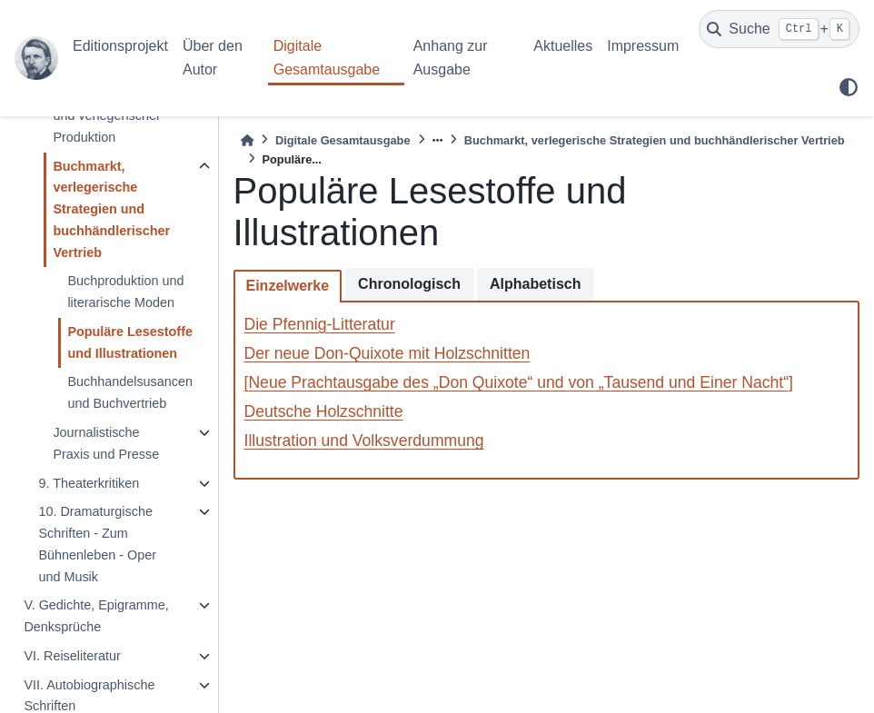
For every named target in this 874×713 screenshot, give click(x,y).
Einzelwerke (288, 285)
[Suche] (779, 29)
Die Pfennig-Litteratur (319, 324)
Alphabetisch (535, 284)
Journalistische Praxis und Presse (106, 443)
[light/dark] (848, 87)
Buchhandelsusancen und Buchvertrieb (130, 392)
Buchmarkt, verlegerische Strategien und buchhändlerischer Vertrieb (111, 209)
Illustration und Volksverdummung (364, 440)
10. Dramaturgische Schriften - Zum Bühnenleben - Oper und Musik (97, 543)
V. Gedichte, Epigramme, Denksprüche (96, 616)
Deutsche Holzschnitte (323, 411)
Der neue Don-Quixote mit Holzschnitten (387, 353)
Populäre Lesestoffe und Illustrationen (130, 342)
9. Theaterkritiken (88, 483)
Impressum (643, 46)
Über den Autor (213, 57)
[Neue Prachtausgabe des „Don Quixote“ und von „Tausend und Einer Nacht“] (518, 382)
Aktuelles (562, 46)
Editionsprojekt (120, 46)
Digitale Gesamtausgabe (326, 57)
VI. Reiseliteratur (72, 656)
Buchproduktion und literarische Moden (125, 291)
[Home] (247, 140)
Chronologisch (409, 284)
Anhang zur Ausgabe (450, 57)
